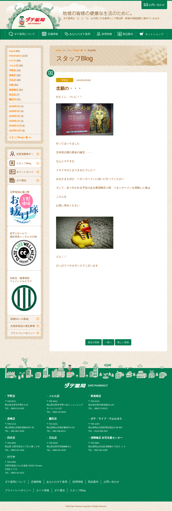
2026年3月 (14, 111)
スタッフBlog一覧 (75, 50)
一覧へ (108, 342)
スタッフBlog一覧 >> (20, 137)
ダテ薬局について (22, 34)
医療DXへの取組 (24, 318)
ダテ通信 (24, 180)
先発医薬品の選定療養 (24, 325)
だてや (12, 60)
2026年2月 (14, 116)
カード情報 (42, 490)
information (15, 55)
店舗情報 (50, 34)
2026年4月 (14, 106)
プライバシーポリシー (24, 333)
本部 (11, 85)
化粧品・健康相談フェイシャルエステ (24, 295)
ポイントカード (24, 172)
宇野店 (12, 70)
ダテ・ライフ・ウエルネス (106, 418)
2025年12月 (15, 125)
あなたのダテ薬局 (77, 34)
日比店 (12, 80)
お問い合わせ (154, 4)
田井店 (12, 94)
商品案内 (125, 34)
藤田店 (12, 99)
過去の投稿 (93, 342)
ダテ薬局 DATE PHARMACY (86, 385)
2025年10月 (15, 130)
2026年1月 (14, 121)
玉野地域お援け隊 (24, 207)
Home (58, 50)
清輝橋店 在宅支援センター (107, 437)
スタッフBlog (24, 163)
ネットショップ (151, 34)
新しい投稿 (123, 342)
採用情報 (104, 34)
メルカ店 (13, 65)
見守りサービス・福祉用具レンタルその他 (24, 250)
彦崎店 (12, 75)
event (12, 51)
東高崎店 (13, 90)
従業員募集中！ (24, 154)
